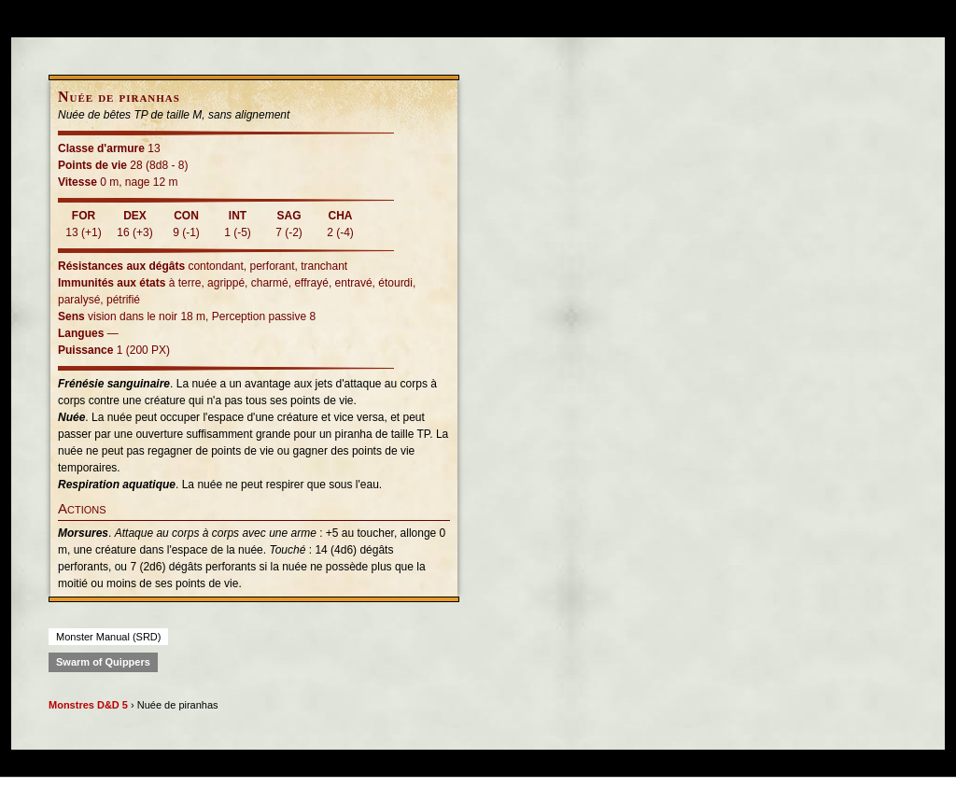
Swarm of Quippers (103, 662)
